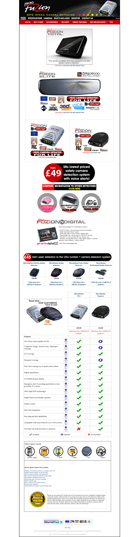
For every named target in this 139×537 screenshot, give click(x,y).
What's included (59, 531)
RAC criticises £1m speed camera (35, 482)
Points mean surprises (31, 484)
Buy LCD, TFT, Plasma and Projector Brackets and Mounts (67, 534)
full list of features (56, 284)
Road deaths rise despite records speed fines (38, 486)
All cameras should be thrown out (35, 477)
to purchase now (68, 243)
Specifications (38, 531)
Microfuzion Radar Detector (56, 264)
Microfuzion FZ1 (79, 295)
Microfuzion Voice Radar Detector (78, 264)
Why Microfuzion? (95, 531)
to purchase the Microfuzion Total (69, 65)
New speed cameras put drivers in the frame (38, 476)
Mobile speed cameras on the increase (36, 472)
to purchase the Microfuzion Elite (69, 112)
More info (65, 342)
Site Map (67, 527)
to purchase (45, 157)
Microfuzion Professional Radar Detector (101, 264)
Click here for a (56, 282)
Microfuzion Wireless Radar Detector (34, 264)
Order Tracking (84, 531)
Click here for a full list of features (34, 283)
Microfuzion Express (100, 295)
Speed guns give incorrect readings (35, 479)
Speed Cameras (48, 531)
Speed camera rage (30, 481)
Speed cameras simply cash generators (36, 474)
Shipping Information (71, 531)
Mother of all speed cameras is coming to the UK (40, 471)
